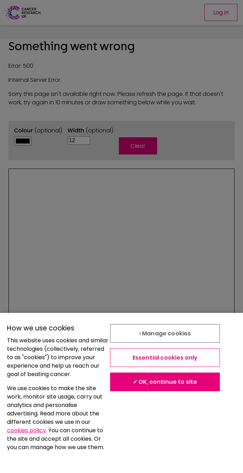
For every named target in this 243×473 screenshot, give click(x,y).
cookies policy (26, 430)
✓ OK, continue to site (165, 382)
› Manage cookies (165, 333)
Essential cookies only (165, 358)
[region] (121, 393)
